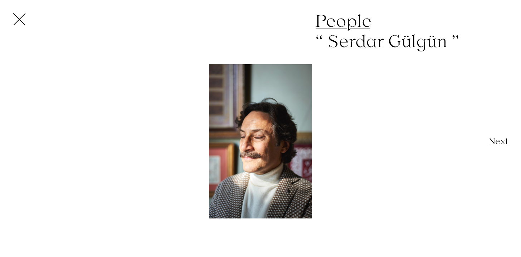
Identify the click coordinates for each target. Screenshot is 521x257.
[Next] (498, 141)
